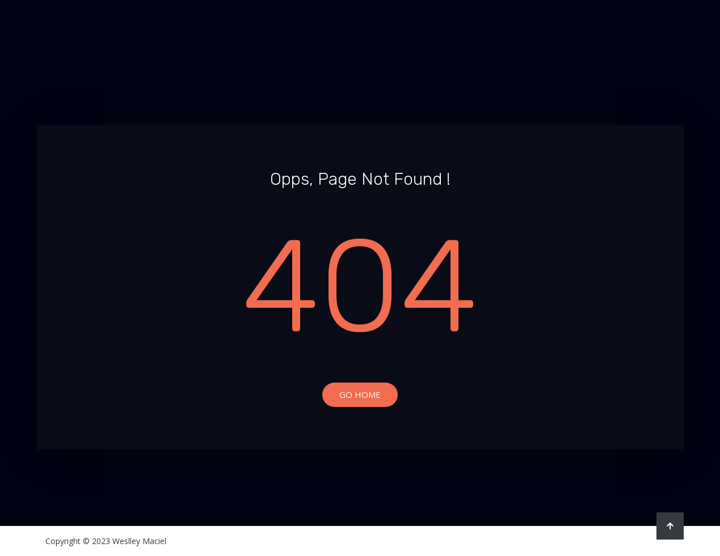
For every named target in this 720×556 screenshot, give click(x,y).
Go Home (360, 394)
